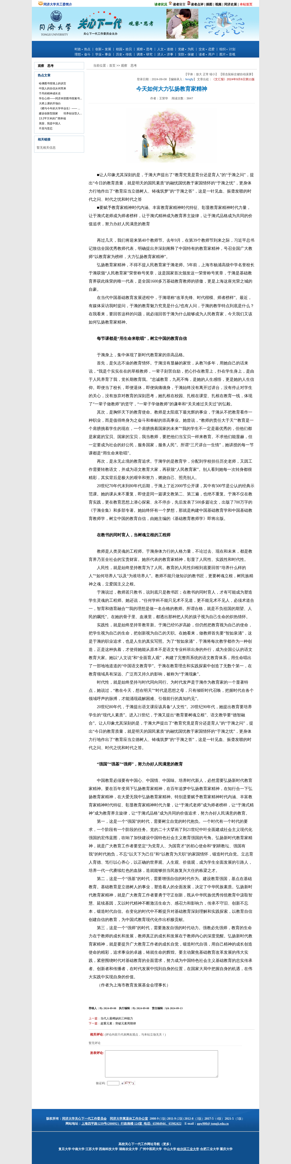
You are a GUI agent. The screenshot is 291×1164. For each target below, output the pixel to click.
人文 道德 (165, 49)
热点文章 (44, 75)
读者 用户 (207, 54)
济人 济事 (165, 54)
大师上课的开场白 (50, 103)
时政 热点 (82, 49)
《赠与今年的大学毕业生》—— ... (59, 108)
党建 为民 (186, 49)
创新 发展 (103, 49)
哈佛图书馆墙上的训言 (52, 83)
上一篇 (93, 1018)
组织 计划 (227, 49)
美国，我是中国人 (50, 123)
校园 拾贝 (124, 49)
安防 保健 (186, 54)
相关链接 (44, 139)
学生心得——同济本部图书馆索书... (60, 98)
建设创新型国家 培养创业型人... (60, 113)
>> (118, 65)
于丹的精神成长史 (50, 93)
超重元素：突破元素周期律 (118, 1023)
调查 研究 (145, 54)
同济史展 (230, 4)
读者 (176, 4)
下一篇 (93, 1023)
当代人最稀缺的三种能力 (116, 1018)
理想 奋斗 (82, 54)
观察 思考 (145, 49)
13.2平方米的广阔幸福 (52, 118)
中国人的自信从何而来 (52, 88)
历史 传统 (124, 54)
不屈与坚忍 (46, 128)
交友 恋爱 (207, 49)
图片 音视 (227, 54)
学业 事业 (103, 54)
